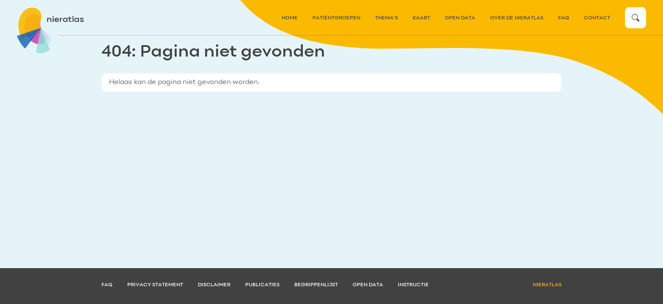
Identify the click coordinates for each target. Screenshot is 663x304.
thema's (386, 18)
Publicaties (262, 285)
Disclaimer (214, 285)
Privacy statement (155, 285)
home (290, 18)
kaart (421, 18)
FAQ (563, 18)
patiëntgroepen (336, 18)
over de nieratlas (516, 18)
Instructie (413, 285)
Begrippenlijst (316, 285)
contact (597, 18)
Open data (460, 18)
